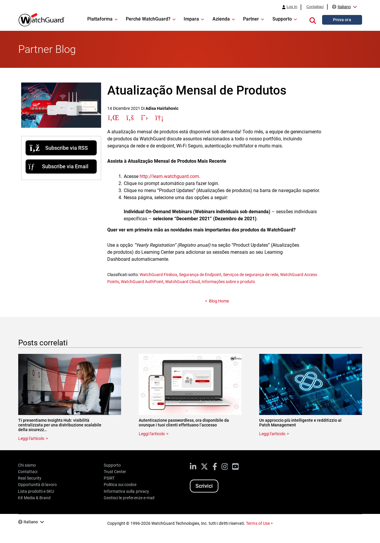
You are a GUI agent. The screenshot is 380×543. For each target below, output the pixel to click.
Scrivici (204, 486)
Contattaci (315, 7)
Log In (292, 7)
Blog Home (219, 301)
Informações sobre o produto (228, 281)
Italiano (344, 6)
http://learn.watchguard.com (169, 176)
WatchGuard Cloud (182, 281)
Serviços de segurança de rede (250, 274)
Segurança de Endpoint (200, 274)
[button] (312, 19)
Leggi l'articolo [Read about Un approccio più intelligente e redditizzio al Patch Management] (272, 433)
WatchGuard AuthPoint (142, 281)
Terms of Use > (259, 523)
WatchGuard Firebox (158, 274)
